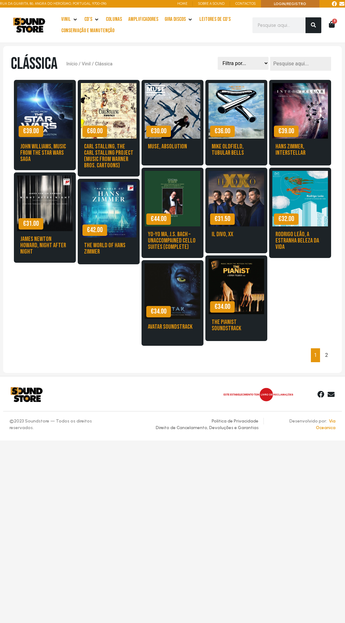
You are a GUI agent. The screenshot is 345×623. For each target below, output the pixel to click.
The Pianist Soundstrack (226, 325)
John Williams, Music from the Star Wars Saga (43, 152)
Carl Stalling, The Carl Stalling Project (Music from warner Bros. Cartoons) (108, 156)
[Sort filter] (243, 63)
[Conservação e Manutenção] (88, 31)
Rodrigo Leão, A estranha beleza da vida (297, 240)
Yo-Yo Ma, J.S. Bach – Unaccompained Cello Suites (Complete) (172, 240)
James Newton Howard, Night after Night (43, 245)
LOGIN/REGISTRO (290, 4)
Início (71, 64)
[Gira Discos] (178, 19)
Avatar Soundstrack (170, 327)
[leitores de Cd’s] (215, 19)
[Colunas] (114, 19)
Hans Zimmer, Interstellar (290, 149)
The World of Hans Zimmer (104, 248)
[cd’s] (92, 19)
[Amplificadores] (143, 19)
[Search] (313, 25)
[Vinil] (69, 19)
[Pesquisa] (300, 64)
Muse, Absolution (167, 146)
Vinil (86, 64)
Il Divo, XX (222, 234)
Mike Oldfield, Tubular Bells (228, 149)
